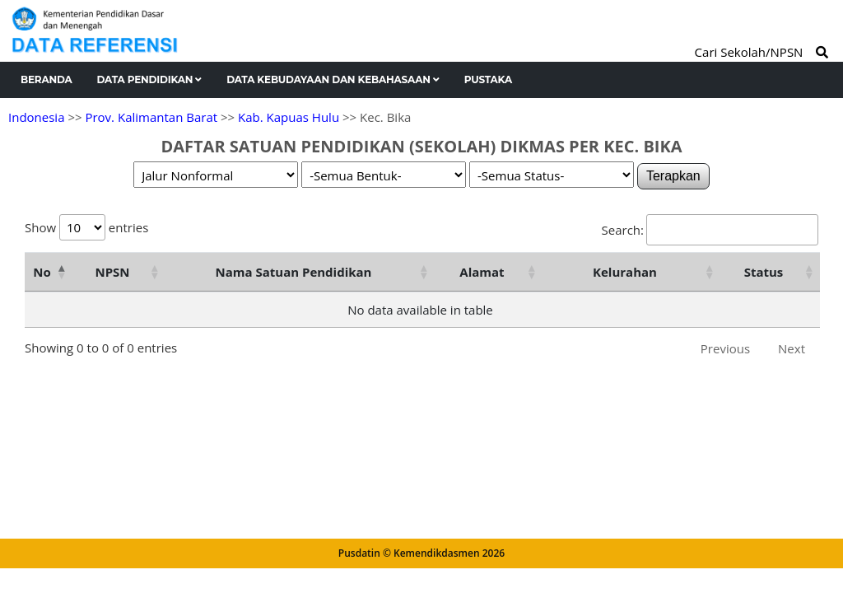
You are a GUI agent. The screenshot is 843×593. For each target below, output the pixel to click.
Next (791, 348)
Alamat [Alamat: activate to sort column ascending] (481, 272)
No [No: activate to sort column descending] (41, 272)
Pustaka (488, 79)
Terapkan (673, 176)
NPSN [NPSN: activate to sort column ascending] (112, 272)
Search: (710, 229)
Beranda (46, 79)
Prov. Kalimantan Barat (151, 117)
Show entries (86, 227)
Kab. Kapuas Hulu (288, 117)
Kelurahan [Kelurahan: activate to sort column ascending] (625, 272)
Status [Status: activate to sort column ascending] (764, 272)
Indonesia (36, 117)
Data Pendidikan (150, 79)
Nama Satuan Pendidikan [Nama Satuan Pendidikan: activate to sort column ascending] (294, 272)
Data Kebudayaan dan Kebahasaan (333, 79)
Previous (725, 348)
